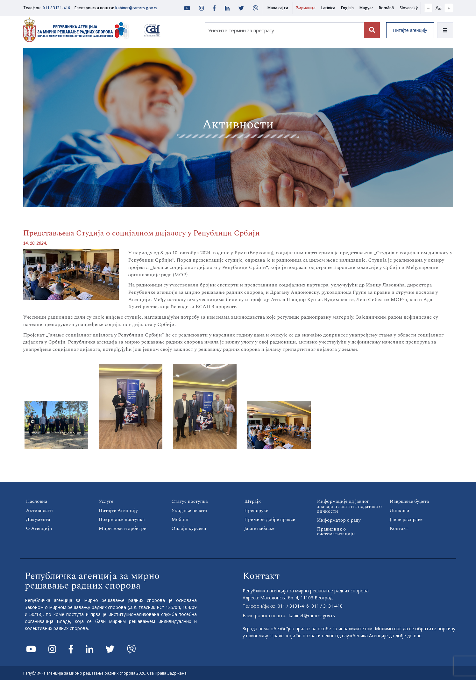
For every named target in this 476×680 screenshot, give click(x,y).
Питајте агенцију (410, 30)
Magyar (366, 8)
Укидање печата (189, 510)
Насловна (36, 501)
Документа (38, 519)
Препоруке (256, 510)
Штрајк (252, 501)
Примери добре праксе (269, 519)
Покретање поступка (122, 519)
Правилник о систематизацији (336, 531)
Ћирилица (306, 8)
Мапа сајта (277, 8)
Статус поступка (190, 501)
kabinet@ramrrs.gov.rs (136, 8)
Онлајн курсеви (189, 528)
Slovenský (409, 8)
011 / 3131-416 (56, 8)
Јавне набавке (259, 528)
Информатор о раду (339, 520)
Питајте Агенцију (118, 510)
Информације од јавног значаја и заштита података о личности (349, 506)
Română (386, 8)
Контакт (399, 528)
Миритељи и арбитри (122, 528)
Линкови (399, 510)
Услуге (106, 501)
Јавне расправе (406, 519)
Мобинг (180, 519)
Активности (39, 510)
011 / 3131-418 (327, 606)
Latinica (328, 8)
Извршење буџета (409, 501)
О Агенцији (39, 528)
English (347, 8)
